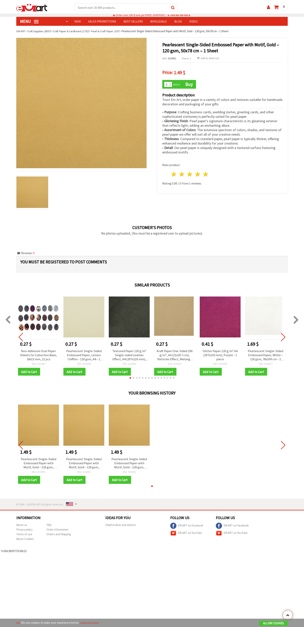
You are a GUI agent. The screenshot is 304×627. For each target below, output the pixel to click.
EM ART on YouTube (186, 535)
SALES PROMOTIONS (102, 21)
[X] (18, 623)
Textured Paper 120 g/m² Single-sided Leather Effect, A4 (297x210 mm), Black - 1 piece (129, 355)
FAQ (49, 527)
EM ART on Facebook (186, 528)
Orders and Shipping (59, 536)
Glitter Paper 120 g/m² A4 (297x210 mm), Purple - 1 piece (220, 355)
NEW (77, 21)
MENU (29, 21)
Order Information (57, 531)
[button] (130, 379)
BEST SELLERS (133, 21)
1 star (174, 174)
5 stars (206, 174)
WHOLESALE (158, 21)
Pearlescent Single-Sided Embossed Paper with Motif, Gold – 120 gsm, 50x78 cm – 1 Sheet (38, 464)
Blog (178, 21)
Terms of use (24, 536)
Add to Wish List (208, 58)
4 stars (198, 174)
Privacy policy (24, 531)
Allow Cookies (273, 623)
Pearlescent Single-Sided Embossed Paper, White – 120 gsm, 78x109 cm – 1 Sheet (265, 355)
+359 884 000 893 (178, 15)
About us (21, 527)
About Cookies (25, 541)
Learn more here (90, 623)
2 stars (182, 174)
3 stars (190, 174)
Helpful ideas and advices (120, 527)
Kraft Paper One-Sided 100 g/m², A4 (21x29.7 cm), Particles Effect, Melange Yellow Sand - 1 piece (174, 355)
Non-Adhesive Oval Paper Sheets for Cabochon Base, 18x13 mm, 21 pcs (38, 355)
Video (193, 21)
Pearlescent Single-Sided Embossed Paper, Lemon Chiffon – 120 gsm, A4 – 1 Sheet (84, 355)
